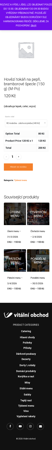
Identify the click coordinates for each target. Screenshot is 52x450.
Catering (26, 331)
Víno (26, 411)
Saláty (27, 394)
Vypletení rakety (26, 416)
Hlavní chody (27, 337)
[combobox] (26, 123)
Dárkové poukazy (26, 353)
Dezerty (26, 359)
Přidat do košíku (18, 167)
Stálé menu (26, 388)
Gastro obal (9, 117)
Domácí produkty (26, 371)
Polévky (27, 342)
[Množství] (12, 156)
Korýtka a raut (26, 376)
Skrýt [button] (33, 25)
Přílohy (27, 347)
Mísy (27, 382)
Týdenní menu (20, 180)
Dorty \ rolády (27, 365)
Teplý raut (26, 400)
